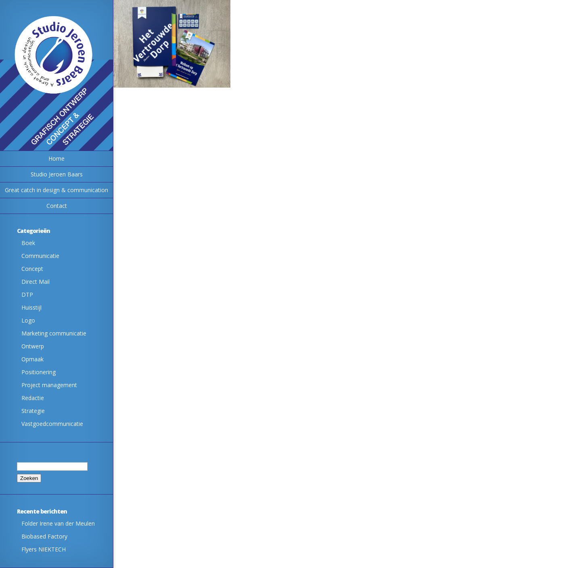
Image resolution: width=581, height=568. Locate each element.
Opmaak (32, 359)
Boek (28, 243)
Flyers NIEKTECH (43, 549)
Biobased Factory (44, 536)
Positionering (38, 372)
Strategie (33, 411)
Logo (28, 320)
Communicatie (40, 256)
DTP (27, 294)
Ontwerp (32, 346)
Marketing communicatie (53, 333)
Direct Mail (35, 281)
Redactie (32, 398)
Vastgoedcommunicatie (52, 424)
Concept (32, 268)
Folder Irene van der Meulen (58, 523)
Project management (49, 385)
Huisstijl (31, 307)
